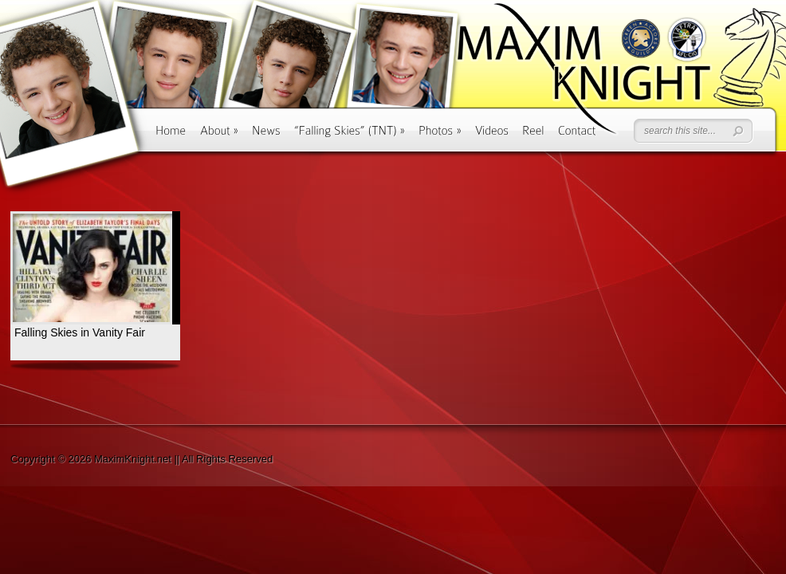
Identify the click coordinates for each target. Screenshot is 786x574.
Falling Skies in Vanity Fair (79, 332)
